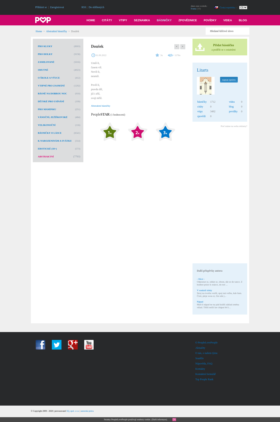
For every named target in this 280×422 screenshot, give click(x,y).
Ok (174, 419)
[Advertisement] (219, 196)
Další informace (159, 419)
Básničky (164, 20)
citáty (200, 106)
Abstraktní (46, 156)
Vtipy (123, 20)
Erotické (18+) (47, 148)
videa (232, 101)
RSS (83, 7)
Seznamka (142, 20)
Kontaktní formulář (205, 374)
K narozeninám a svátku (55, 140)
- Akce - (201, 279)
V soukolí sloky (204, 290)
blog (231, 106)
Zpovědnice (187, 20)
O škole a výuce (49, 77)
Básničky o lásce (49, 133)
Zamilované (46, 62)
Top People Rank (204, 379)
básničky (202, 101)
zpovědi (201, 116)
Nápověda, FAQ (203, 363)
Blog (243, 20)
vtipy (200, 111)
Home (91, 20)
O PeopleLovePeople (206, 342)
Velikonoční (47, 125)
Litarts (202, 70)
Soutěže (199, 358)
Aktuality (200, 347)
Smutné (43, 70)
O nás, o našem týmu (206, 353)
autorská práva (87, 411)
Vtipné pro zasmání (51, 85)
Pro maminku (47, 109)
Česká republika (228, 7)
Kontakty (200, 368)
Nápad (200, 301)
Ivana (193, 8)
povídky (233, 111)
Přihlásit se (41, 7)
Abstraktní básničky (56, 31)
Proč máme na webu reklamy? (234, 126)
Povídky (210, 20)
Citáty (107, 20)
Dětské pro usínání (51, 101)
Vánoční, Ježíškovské (53, 117)
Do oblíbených (96, 7)
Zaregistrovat (57, 7)
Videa (227, 20)
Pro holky (45, 54)
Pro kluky (45, 46)
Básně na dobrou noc (52, 93)
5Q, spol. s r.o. (72, 411)
